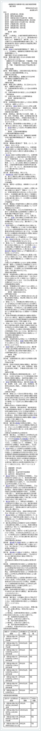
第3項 (8, 237)
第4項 (14, 251)
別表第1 (17, 439)
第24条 (12, 542)
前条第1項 (9, 174)
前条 (10, 49)
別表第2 (25, 439)
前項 (15, 106)
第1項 (8, 155)
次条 (12, 217)
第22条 (12, 552)
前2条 (18, 423)
